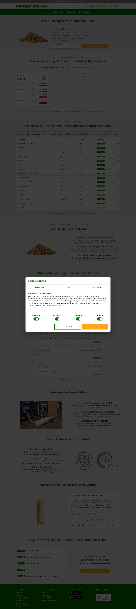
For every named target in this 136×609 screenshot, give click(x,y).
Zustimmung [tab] (39, 287)
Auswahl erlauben (68, 327)
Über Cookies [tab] (96, 287)
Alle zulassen (95, 327)
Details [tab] (68, 287)
